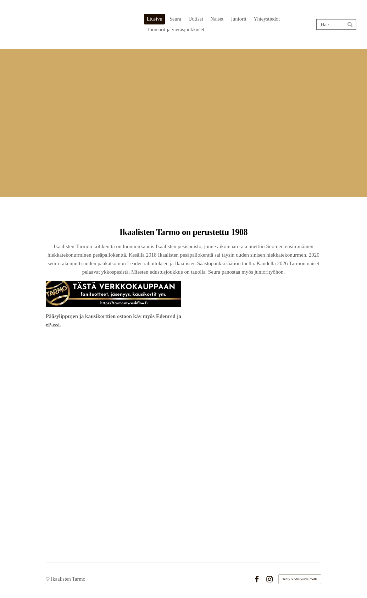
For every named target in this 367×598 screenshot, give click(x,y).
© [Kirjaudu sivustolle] (48, 579)
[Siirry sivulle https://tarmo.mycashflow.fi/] (113, 294)
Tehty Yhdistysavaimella (299, 579)
